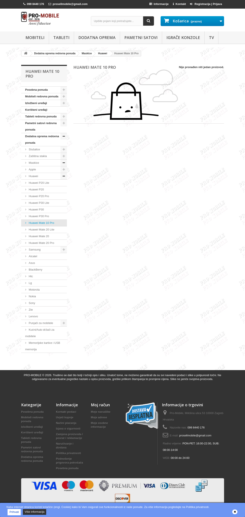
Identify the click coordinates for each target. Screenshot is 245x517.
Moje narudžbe (101, 411)
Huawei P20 (36, 189)
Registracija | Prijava (206, 4)
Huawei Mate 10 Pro (41, 222)
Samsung (34, 249)
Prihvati (14, 512)
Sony (31, 303)
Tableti (61, 37)
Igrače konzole (183, 37)
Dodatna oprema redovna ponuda (42, 139)
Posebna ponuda (36, 89)
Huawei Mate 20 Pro (41, 242)
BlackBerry (35, 269)
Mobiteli (34, 37)
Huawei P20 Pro (38, 196)
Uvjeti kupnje (64, 417)
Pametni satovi (141, 37)
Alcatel (32, 256)
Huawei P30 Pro (38, 216)
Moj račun (100, 404)
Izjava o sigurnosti (68, 428)
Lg (30, 283)
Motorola (34, 289)
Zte (30, 309)
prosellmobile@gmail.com (195, 435)
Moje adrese (99, 417)
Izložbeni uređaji (36, 103)
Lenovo (33, 316)
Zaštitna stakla (37, 156)
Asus (31, 263)
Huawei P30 (36, 209)
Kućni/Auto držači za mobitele (39, 333)
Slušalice (34, 149)
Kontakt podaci (66, 411)
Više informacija (34, 511)
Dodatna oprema (96, 37)
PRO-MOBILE (33, 375)
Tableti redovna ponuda (41, 116)
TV (211, 37)
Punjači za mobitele (40, 323)
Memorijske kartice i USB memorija (42, 346)
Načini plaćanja (66, 423)
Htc (30, 276)
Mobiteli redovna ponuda (41, 96)
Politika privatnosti (68, 453)
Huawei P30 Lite (38, 202)
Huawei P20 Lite (38, 182)
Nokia (32, 296)
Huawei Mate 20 (38, 236)
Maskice (33, 162)
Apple (32, 169)
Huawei (33, 176)
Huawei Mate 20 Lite (41, 229)
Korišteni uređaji (36, 109)
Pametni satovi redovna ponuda (41, 126)
